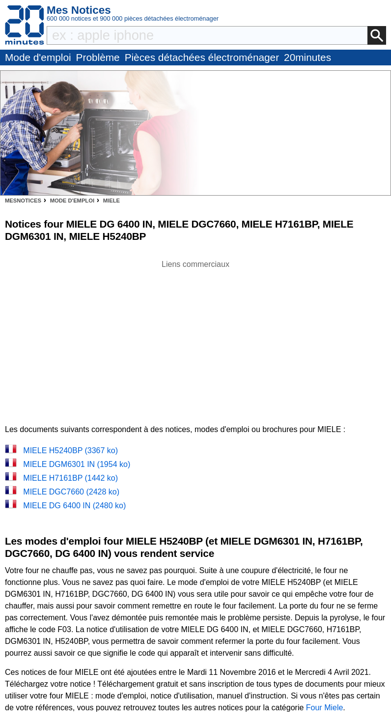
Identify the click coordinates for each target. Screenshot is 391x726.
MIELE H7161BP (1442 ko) (70, 478)
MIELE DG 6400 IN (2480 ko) (74, 505)
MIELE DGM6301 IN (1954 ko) (76, 464)
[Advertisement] (195, 339)
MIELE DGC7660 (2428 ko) (71, 492)
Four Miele (324, 707)
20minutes (307, 57)
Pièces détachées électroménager (202, 57)
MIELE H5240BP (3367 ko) (70, 450)
